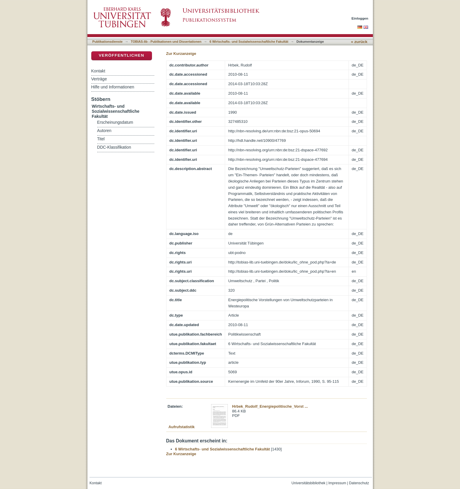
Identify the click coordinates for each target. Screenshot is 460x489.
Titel (101, 139)
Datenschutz (359, 483)
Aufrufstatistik (181, 427)
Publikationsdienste (107, 41)
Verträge (99, 79)
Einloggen (359, 18)
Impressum (337, 483)
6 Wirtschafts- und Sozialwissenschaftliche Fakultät (249, 41)
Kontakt (98, 71)
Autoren (104, 130)
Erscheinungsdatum (115, 122)
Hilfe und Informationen (112, 87)
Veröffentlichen (121, 55)
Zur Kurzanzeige (181, 53)
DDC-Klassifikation (114, 147)
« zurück (359, 41)
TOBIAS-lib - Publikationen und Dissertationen (166, 41)
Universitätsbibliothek (308, 483)
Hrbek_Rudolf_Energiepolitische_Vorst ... (270, 406)
